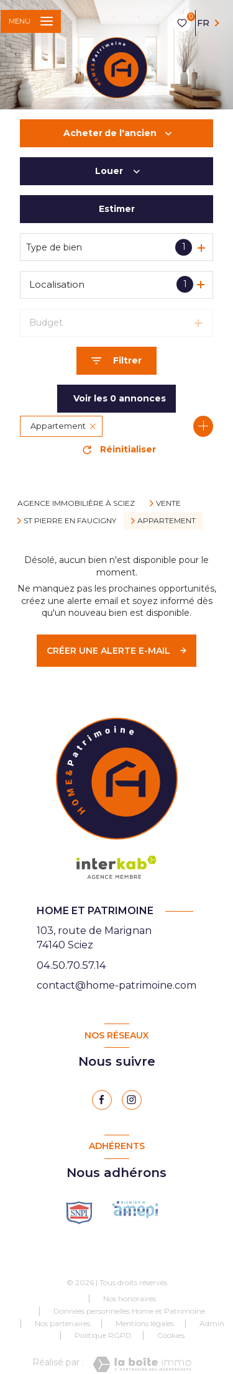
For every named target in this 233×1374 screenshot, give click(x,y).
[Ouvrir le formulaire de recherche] (116, 361)
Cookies (171, 1335)
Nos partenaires (62, 1323)
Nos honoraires (129, 1298)
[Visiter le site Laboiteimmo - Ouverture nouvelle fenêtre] (142, 1364)
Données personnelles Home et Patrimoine (129, 1311)
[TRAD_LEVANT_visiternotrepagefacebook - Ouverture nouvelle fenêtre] (102, 1100)
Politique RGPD (103, 1335)
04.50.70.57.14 (71, 965)
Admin (211, 1323)
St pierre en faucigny (70, 520)
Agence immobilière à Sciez (76, 503)
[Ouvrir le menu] (31, 21)
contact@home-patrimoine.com (116, 985)
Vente (168, 503)
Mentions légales (145, 1323)
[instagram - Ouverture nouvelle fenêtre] (132, 1100)
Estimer (117, 208)
